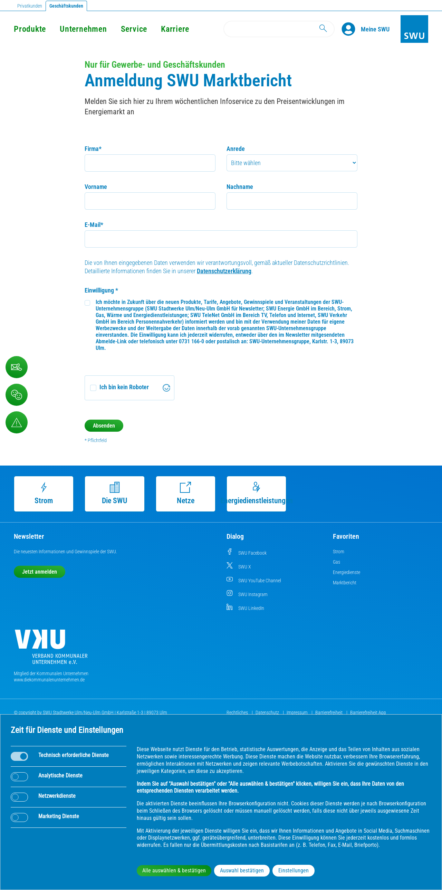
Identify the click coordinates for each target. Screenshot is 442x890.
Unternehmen (83, 29)
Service (134, 29)
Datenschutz (268, 712)
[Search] (279, 29)
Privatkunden (29, 6)
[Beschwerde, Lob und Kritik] (17, 395)
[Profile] (351, 29)
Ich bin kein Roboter (124, 387)
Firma (93, 148)
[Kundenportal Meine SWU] (375, 29)
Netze (185, 493)
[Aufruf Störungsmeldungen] (17, 422)
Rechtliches (238, 712)
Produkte (30, 29)
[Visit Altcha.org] (166, 388)
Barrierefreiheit (329, 712)
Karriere (175, 29)
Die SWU (114, 493)
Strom (44, 493)
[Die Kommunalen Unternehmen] (51, 649)
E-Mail (94, 224)
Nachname (240, 186)
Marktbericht (344, 582)
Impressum (298, 712)
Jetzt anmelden (39, 571)
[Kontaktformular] (17, 367)
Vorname (96, 186)
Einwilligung (101, 290)
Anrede (236, 148)
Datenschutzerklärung (224, 271)
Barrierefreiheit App (368, 712)
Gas (336, 562)
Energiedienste (346, 572)
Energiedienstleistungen (256, 493)
